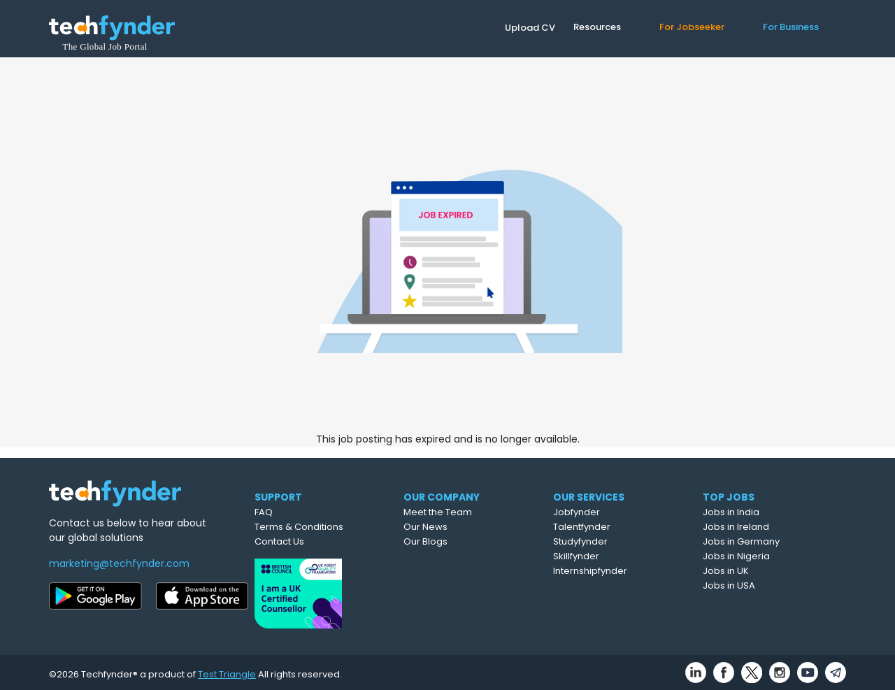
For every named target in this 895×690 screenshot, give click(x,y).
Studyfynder (615, 541)
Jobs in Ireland (769, 526)
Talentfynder (616, 526)
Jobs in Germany (774, 541)
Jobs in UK (759, 570)
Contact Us (306, 541)
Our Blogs (459, 541)
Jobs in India (764, 512)
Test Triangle (227, 670)
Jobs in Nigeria (769, 556)
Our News (459, 526)
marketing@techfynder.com (119, 563)
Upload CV (530, 27)
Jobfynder (611, 512)
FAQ (291, 512)
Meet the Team (471, 512)
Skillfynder (611, 556)
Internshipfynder (625, 570)
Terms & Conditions (326, 526)
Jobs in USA (762, 585)
